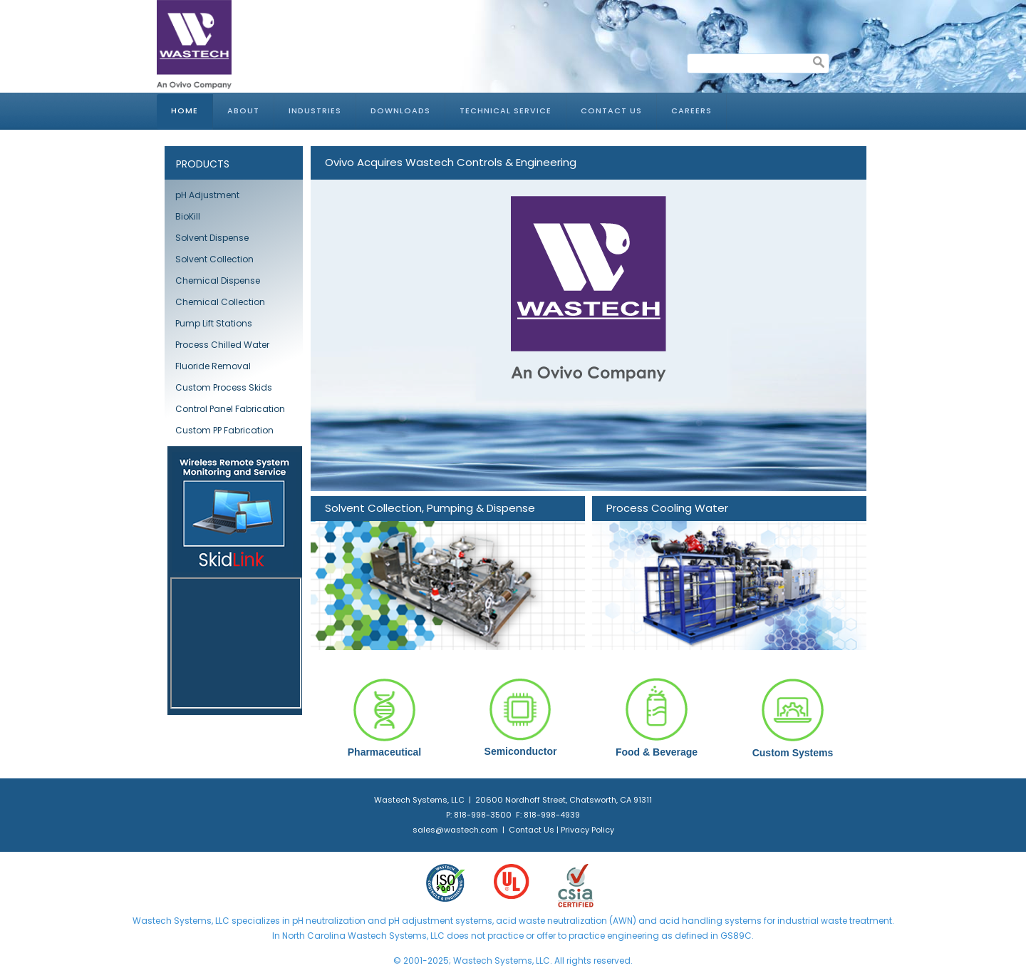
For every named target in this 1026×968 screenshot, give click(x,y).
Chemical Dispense (217, 280)
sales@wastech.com (455, 829)
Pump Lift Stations (213, 323)
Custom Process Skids (223, 387)
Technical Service (505, 110)
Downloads (400, 110)
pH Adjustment (207, 195)
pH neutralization (329, 921)
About (243, 110)
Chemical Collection (220, 302)
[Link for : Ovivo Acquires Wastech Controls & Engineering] (588, 318)
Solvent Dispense (212, 238)
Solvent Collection (214, 259)
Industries (315, 110)
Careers (691, 110)
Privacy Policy (587, 829)
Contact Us (611, 110)
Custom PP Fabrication (224, 430)
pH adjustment (419, 921)
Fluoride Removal (213, 366)
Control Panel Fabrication (230, 409)
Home (184, 110)
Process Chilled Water (222, 345)
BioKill (187, 216)
